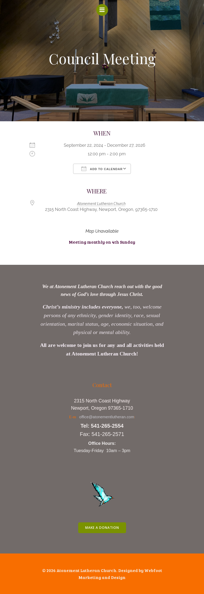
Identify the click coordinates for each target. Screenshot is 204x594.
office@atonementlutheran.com (106, 417)
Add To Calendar (102, 168)
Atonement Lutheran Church (101, 203)
